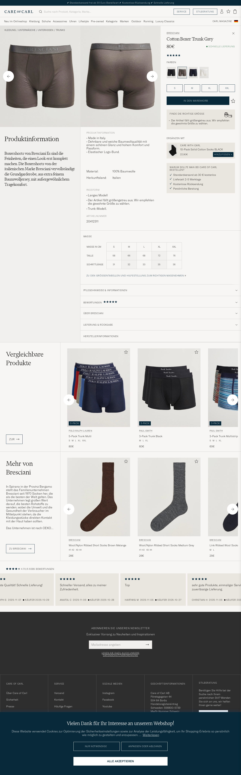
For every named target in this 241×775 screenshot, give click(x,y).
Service (182, 11)
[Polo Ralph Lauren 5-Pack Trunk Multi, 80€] (98, 398)
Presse (10, 706)
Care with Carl (190, 145)
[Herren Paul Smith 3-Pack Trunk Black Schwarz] (169, 387)
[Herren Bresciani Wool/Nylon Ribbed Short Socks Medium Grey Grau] (169, 497)
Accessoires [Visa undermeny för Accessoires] (60, 21)
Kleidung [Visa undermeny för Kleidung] (34, 21)
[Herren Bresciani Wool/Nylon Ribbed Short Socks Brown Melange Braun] (98, 497)
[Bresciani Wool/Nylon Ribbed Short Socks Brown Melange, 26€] (98, 508)
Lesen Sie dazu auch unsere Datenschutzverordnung (121, 654)
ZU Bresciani (20, 548)
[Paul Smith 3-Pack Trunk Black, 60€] (169, 398)
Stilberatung (205, 11)
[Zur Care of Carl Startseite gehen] (19, 11)
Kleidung (10, 30)
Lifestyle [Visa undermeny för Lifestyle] (84, 21)
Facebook (108, 699)
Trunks (60, 30)
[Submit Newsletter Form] (147, 645)
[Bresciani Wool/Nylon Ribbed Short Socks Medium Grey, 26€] (169, 508)
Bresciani (173, 33)
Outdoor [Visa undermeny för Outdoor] (136, 21)
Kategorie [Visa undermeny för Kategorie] (111, 21)
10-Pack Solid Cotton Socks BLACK (201, 149)
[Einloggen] (221, 11)
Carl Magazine (222, 21)
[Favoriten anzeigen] (228, 11)
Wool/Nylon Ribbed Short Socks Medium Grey (166, 545)
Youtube (107, 706)
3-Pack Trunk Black (150, 436)
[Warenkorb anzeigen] (235, 11)
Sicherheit (12, 699)
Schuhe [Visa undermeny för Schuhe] (46, 21)
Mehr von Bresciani (19, 468)
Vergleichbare (24, 358)
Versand (59, 693)
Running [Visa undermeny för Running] (148, 21)
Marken (124, 21)
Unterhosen (45, 30)
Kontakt (59, 699)
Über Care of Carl (16, 693)
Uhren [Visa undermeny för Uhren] (72, 21)
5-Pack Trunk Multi (80, 436)
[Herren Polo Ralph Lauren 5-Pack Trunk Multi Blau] (98, 387)
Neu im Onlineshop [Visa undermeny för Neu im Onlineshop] (15, 21)
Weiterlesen (151, 735)
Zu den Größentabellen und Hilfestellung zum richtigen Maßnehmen (135, 275)
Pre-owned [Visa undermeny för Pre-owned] (97, 21)
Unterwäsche (26, 30)
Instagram (108, 693)
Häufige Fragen (63, 706)
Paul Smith (146, 430)
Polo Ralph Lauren (80, 430)
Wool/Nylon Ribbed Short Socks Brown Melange (97, 545)
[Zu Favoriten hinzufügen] (125, 352)
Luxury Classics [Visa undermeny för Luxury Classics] (165, 21)
